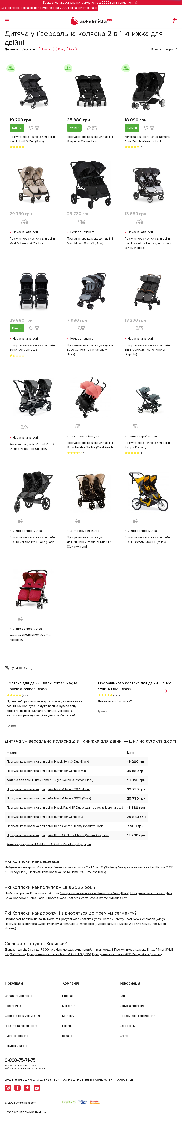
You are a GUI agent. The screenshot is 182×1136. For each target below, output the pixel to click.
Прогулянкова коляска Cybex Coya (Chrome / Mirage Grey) (87, 900)
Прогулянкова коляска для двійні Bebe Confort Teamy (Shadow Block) (90, 351)
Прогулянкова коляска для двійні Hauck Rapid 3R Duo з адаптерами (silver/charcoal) (148, 244)
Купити (17, 128)
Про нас (68, 995)
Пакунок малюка (18, 1045)
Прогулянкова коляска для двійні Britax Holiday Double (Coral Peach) (90, 446)
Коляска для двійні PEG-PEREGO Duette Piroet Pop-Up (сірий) (32, 448)
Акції (123, 995)
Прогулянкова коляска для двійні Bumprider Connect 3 (33, 348)
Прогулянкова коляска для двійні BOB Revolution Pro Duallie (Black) (33, 541)
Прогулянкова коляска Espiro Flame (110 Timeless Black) (67, 875)
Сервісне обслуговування (25, 1015)
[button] (166, 693)
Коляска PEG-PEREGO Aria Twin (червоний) (31, 640)
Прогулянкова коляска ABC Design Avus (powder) (127, 957)
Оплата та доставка (20, 995)
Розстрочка (14, 1005)
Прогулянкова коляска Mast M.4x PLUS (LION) (59, 957)
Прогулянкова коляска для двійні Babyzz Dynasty (148, 446)
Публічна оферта (18, 1035)
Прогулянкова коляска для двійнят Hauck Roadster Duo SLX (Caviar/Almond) (89, 544)
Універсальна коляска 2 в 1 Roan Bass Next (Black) (94, 896)
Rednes (40, 1112)
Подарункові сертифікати (139, 1015)
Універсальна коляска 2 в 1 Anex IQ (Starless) (85, 870)
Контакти (69, 1015)
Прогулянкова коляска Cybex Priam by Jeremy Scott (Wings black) (50, 926)
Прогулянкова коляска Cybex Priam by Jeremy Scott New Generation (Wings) (112, 922)
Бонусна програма (134, 1005)
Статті (124, 1035)
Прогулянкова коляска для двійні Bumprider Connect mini (90, 139)
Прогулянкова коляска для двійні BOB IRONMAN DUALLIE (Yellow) (148, 541)
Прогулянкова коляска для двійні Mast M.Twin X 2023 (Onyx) (90, 241)
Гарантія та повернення (23, 1025)
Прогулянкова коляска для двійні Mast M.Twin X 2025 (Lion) (33, 241)
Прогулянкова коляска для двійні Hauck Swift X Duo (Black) (33, 139)
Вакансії (68, 1035)
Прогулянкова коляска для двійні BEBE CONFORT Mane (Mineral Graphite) (148, 351)
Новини (68, 1025)
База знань (128, 1025)
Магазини (70, 1005)
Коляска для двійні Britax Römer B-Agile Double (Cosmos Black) (148, 139)
